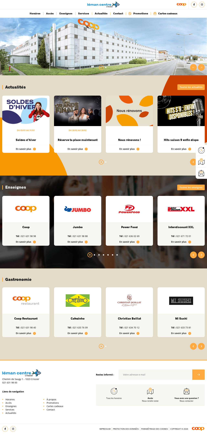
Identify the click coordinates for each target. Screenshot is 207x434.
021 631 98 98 (28, 236)
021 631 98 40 (28, 327)
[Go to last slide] (193, 67)
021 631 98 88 (80, 236)
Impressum (105, 429)
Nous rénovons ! (129, 140)
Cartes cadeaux (165, 13)
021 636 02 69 (132, 236)
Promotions (138, 13)
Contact (118, 13)
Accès (50, 13)
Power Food (129, 227)
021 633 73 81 (183, 327)
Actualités (101, 13)
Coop (26, 227)
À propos (51, 399)
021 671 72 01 (183, 236)
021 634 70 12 (132, 327)
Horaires (35, 13)
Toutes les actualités (191, 87)
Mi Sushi (181, 318)
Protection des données (126, 429)
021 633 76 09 (80, 327)
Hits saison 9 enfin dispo (181, 140)
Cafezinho (78, 318)
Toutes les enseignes (191, 187)
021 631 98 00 (9, 382)
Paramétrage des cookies (154, 429)
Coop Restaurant (26, 318)
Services (83, 13)
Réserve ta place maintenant (78, 140)
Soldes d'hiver (26, 140)
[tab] (101, 67)
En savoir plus (26, 148)
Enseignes (65, 13)
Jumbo (78, 227)
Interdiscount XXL (181, 227)
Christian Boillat (129, 318)
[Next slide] (201, 67)
